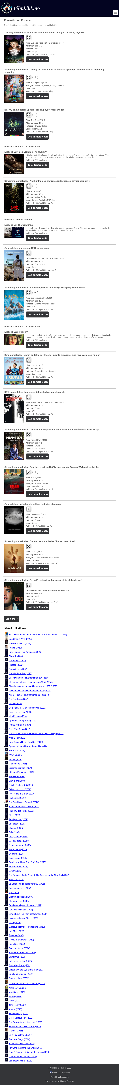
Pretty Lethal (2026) (18, 849)
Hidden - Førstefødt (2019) (21, 772)
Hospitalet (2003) (17, 944)
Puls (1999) (14, 832)
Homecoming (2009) (18, 1013)
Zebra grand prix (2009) (20, 789)
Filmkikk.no (52, 1068)
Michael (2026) (16, 1031)
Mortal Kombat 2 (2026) (20, 643)
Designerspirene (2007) (20, 888)
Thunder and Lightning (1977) (23, 1056)
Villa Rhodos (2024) (18, 716)
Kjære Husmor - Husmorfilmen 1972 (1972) (29, 695)
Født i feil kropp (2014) (19, 948)
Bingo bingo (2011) (18, 858)
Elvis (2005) (14, 815)
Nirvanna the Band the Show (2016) (25, 1048)
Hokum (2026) (15, 759)
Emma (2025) (15, 703)
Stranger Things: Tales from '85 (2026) (27, 884)
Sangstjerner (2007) (18, 669)
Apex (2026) (14, 892)
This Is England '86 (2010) (21, 785)
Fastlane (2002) (16, 935)
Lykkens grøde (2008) (19, 841)
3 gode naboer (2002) (19, 978)
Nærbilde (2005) (16, 879)
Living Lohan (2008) (18, 837)
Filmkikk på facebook (61, 1073)
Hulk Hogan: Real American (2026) (25, 652)
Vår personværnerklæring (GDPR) (59, 1081)
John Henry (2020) (17, 1005)
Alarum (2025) (15, 1009)
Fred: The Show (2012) (20, 729)
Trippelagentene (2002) (20, 845)
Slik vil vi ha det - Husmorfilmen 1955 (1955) (29, 678)
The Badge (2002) (17, 661)
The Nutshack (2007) (18, 699)
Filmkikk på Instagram (59, 1077)
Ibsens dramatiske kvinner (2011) (24, 807)
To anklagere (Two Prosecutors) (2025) (27, 983)
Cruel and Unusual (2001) (21, 974)
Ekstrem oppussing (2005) (21, 897)
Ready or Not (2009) (18, 819)
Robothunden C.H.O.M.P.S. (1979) (25, 1026)
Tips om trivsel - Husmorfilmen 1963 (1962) (29, 746)
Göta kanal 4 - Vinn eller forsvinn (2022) (27, 708)
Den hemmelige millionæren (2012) (25, 905)
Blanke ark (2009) (17, 781)
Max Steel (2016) (17, 992)
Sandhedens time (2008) (20, 1061)
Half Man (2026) (16, 931)
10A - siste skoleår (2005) (21, 910)
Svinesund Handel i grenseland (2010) (27, 927)
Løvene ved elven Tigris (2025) (23, 918)
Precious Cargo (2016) (19, 1039)
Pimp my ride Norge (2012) (21, 811)
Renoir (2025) (15, 648)
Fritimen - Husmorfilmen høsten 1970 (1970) (30, 691)
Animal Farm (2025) (18, 738)
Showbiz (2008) (16, 656)
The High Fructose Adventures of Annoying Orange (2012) (36, 733)
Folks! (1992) (15, 1001)
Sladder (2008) (16, 828)
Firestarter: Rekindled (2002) (22, 953)
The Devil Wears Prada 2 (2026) (24, 802)
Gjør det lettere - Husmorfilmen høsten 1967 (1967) (33, 686)
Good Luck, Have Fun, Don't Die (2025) (27, 862)
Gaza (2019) (15, 922)
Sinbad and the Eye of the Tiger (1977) (27, 970)
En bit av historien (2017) (20, 1035)
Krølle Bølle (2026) (17, 988)
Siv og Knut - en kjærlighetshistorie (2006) (28, 914)
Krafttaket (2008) (17, 776)
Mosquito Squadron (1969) (21, 940)
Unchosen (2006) (17, 824)
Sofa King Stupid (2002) (20, 965)
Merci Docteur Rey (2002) (21, 1018)
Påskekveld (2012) (17, 798)
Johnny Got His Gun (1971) (22, 1043)
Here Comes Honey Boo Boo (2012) (26, 742)
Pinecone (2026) (16, 665)
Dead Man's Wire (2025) (20, 639)
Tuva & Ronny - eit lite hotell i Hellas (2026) (29, 1052)
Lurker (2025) (15, 871)
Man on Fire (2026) (18, 764)
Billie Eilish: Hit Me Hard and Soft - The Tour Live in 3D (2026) (38, 635)
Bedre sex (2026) (17, 751)
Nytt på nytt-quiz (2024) (20, 725)
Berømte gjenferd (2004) (20, 768)
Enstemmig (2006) (17, 957)
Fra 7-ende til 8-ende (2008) (22, 794)
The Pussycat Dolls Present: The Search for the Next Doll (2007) (39, 875)
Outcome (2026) (16, 854)
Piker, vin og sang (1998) (20, 712)
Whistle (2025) (15, 755)
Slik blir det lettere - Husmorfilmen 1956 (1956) (31, 682)
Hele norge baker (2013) (20, 961)
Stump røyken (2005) (19, 901)
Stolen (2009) (15, 996)
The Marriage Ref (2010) (20, 673)
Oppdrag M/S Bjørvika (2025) (22, 721)
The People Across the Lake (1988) (25, 1022)
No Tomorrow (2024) (18, 867)
